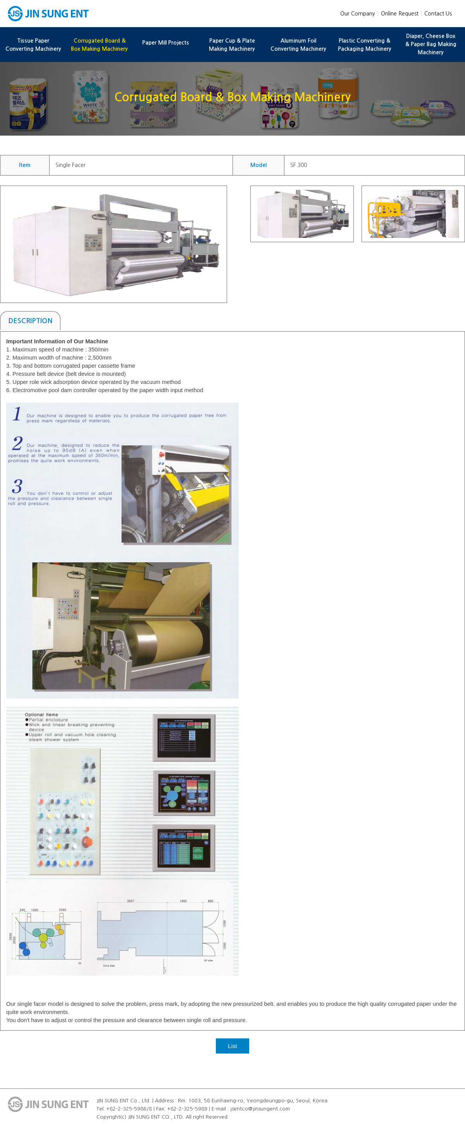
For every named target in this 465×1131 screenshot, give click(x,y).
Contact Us (438, 13)
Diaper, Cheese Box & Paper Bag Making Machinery (430, 44)
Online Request (399, 13)
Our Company (357, 13)
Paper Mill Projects (165, 42)
